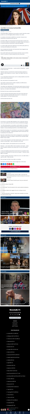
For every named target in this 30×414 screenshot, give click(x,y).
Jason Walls (2, 31)
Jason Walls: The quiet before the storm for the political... (11, 212)
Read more (15, 175)
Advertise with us (15, 325)
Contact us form (15, 322)
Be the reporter (15, 323)
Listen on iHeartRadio (15, 409)
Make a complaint (15, 326)
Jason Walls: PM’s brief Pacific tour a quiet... (5, 222)
